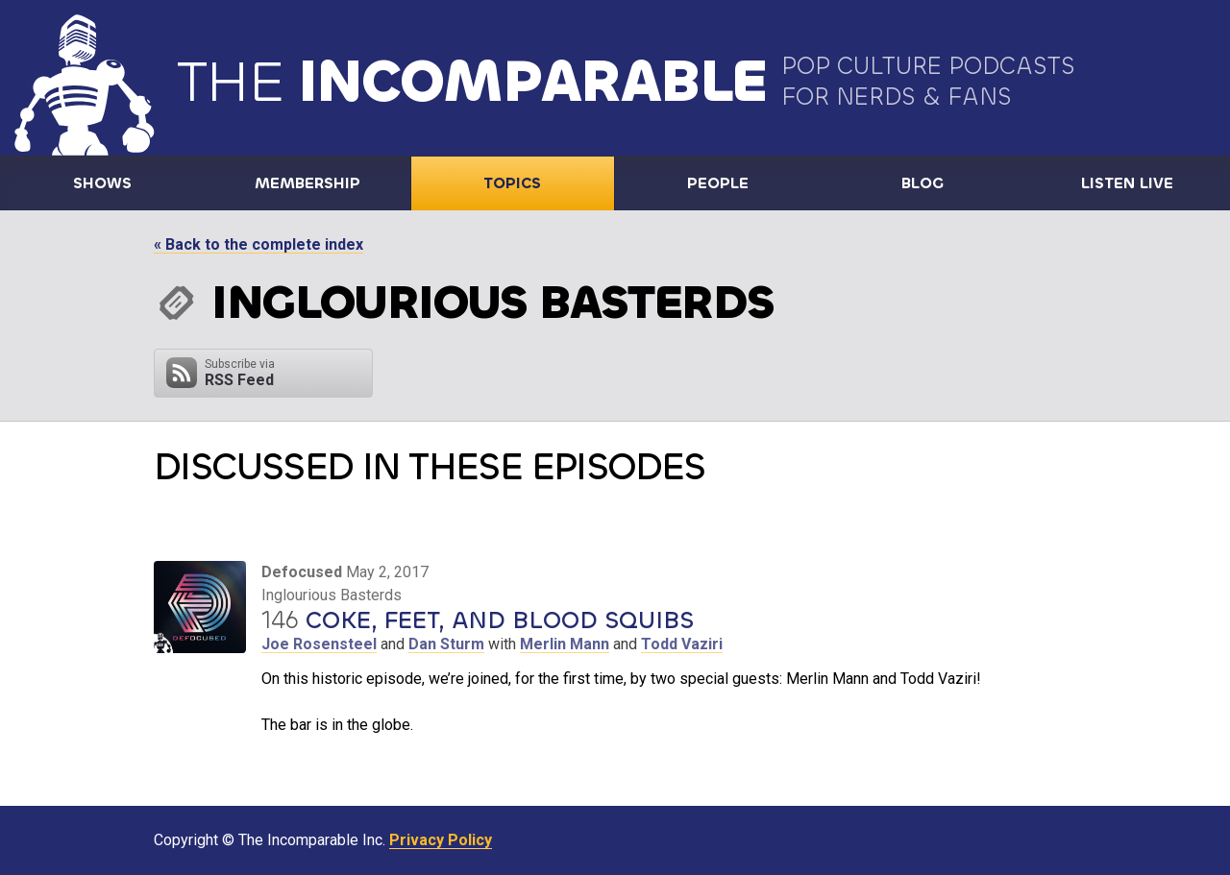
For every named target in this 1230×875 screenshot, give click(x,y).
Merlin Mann (564, 644)
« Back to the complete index (258, 244)
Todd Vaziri (682, 644)
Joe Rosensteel (319, 644)
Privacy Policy (440, 840)
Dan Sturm (446, 644)
